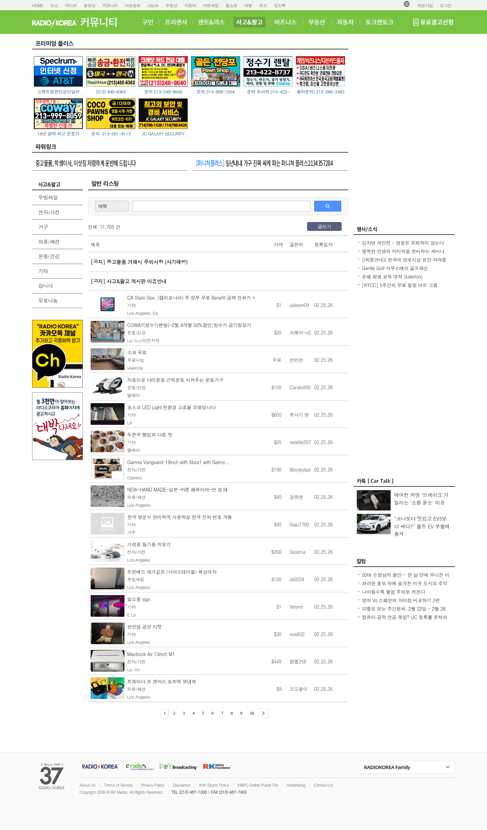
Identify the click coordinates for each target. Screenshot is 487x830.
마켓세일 (210, 5)
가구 (43, 226)
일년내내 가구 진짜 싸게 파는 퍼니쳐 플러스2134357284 (264, 163)
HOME (37, 5)
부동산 (171, 5)
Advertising (296, 785)
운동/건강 (49, 256)
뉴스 (54, 5)
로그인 (445, 5)
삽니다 (45, 285)
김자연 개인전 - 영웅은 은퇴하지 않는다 (403, 242)
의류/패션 (49, 241)
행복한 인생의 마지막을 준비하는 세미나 (403, 251)
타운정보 (132, 5)
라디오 (70, 5)
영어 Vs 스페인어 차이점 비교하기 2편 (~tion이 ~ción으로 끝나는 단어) (401, 603)
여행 (248, 5)
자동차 (190, 5)
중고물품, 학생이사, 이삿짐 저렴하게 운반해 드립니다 (86, 163)
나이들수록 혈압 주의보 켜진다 (393, 591)
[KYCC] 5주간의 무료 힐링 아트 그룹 (400, 285)
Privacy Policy (152, 785)
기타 (43, 271)
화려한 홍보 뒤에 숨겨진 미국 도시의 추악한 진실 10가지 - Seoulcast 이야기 (404, 586)
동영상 (89, 5)
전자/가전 (49, 212)
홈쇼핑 (231, 5)
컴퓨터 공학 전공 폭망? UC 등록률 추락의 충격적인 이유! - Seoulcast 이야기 (404, 620)
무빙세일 (48, 197)
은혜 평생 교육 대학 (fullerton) (392, 276)
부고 (263, 5)
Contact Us (323, 785)
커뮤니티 (110, 5)
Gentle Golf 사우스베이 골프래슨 (395, 268)
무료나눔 (48, 300)
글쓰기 (324, 226)
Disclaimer (181, 785)
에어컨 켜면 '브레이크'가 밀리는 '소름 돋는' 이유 (421, 498)
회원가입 (425, 5)
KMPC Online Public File (257, 785)
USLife (153, 5)
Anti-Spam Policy (214, 785)
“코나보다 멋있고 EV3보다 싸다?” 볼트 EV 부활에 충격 (422, 526)
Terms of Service (118, 785)
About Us (87, 785)
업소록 (279, 5)
